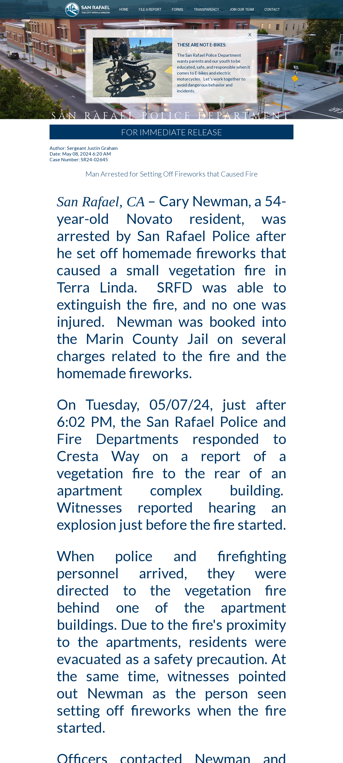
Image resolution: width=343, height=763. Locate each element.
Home (123, 9)
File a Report (150, 9)
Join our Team (242, 9)
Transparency (206, 9)
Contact (272, 9)
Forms (177, 9)
